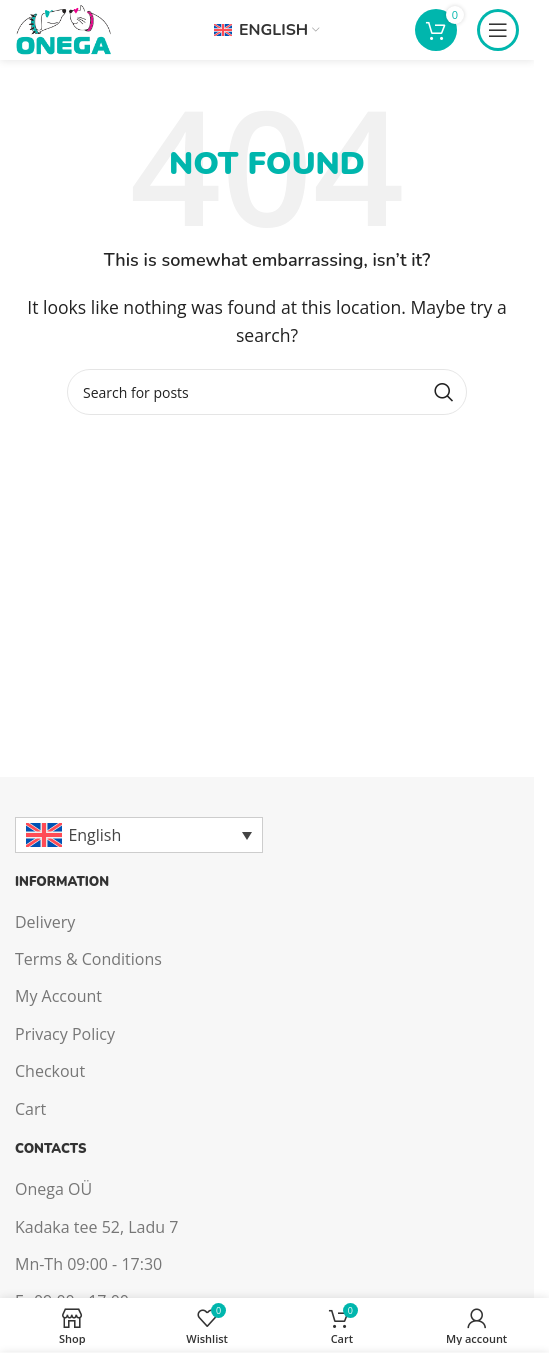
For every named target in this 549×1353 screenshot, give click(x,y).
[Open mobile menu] (498, 30)
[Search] (267, 392)
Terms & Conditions (88, 959)
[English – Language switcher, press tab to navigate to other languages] (139, 835)
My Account (58, 996)
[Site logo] (63, 28)
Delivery (45, 922)
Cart (30, 1109)
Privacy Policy (65, 1034)
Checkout (50, 1071)
